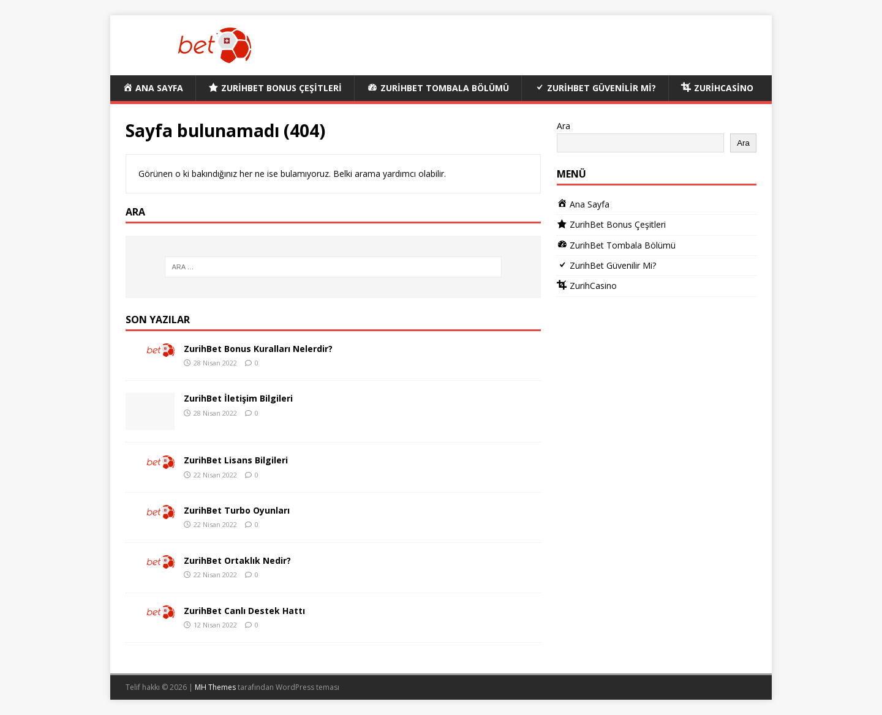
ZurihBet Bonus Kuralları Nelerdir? (258, 348)
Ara (563, 126)
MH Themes (215, 687)
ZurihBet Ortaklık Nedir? (237, 560)
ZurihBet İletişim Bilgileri (238, 398)
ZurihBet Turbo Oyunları (237, 510)
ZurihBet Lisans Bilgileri (236, 460)
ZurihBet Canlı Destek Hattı (244, 610)
